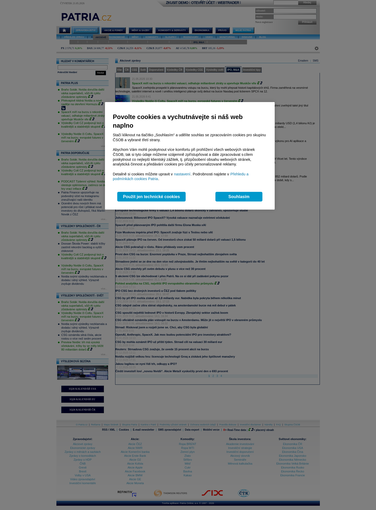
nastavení (182, 174)
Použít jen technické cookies (151, 196)
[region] (190, 156)
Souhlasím (239, 196)
